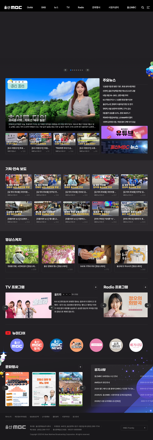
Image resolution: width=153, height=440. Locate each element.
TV (68, 7)
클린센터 (56, 417)
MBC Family (128, 428)
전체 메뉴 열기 (148, 7)
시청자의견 (65, 417)
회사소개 (8, 417)
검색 (142, 7)
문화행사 (96, 7)
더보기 (95, 287)
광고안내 (76, 417)
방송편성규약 (34, 417)
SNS (43, 7)
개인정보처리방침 (21, 417)
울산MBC (13, 7)
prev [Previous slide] (65, 70)
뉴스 (56, 7)
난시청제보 (46, 417)
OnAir (30, 7)
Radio (81, 7)
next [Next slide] (87, 70)
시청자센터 (114, 7)
